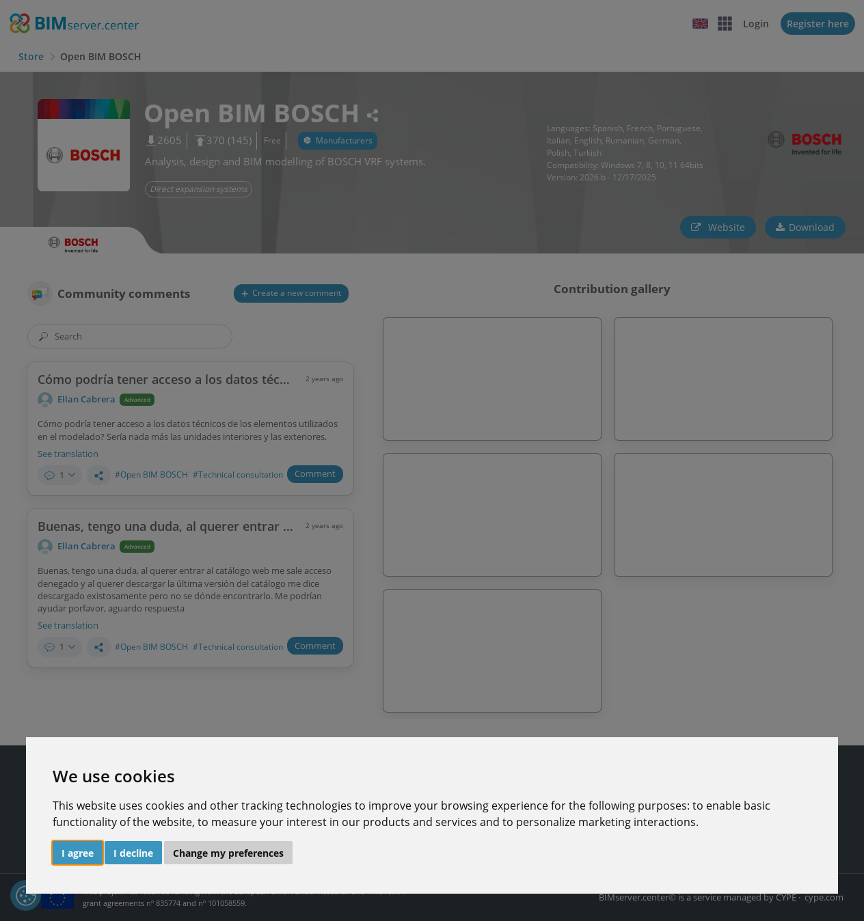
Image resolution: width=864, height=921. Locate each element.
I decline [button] (133, 853)
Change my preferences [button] (228, 853)
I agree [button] (78, 853)
